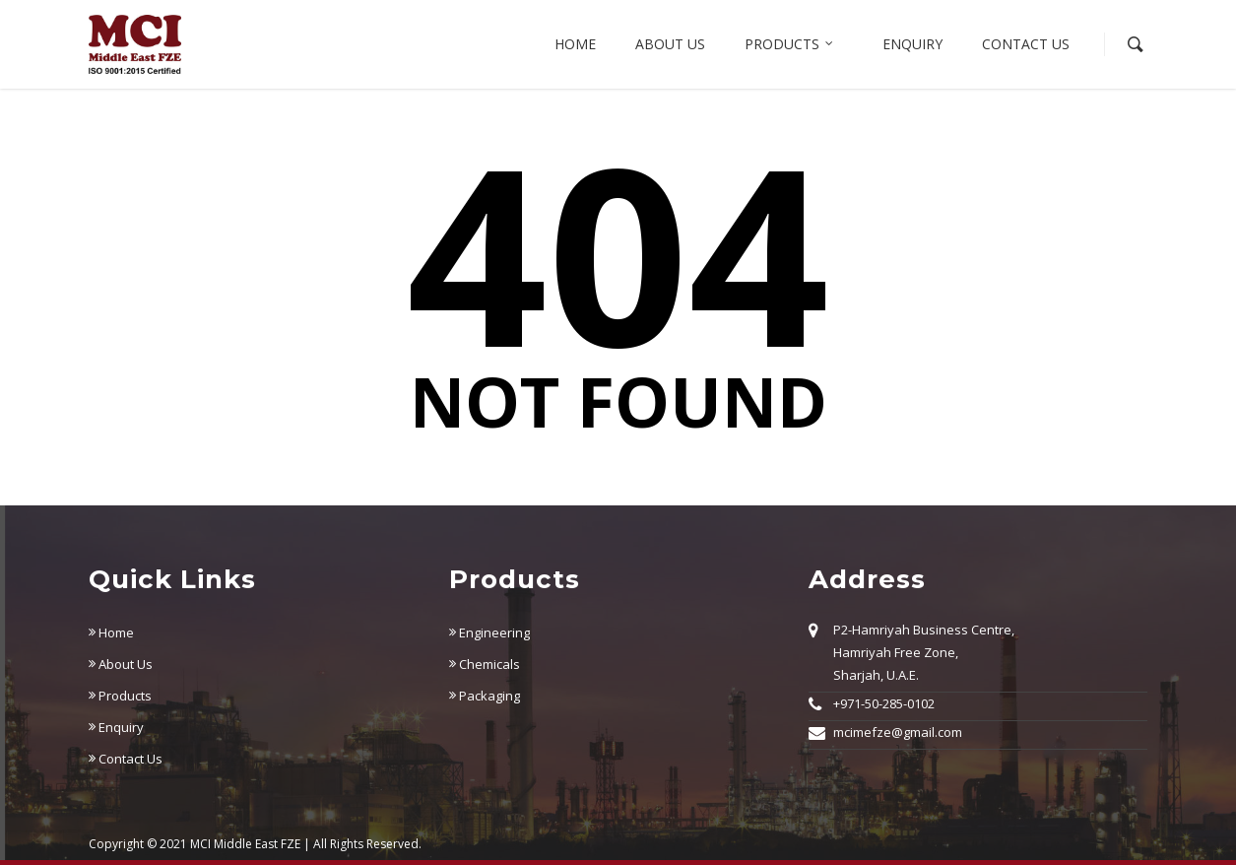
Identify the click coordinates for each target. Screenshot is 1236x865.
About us (670, 43)
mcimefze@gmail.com (897, 732)
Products (790, 44)
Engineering (489, 632)
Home (575, 43)
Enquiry (912, 43)
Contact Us (1026, 43)
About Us (121, 664)
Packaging (484, 695)
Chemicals (484, 664)
